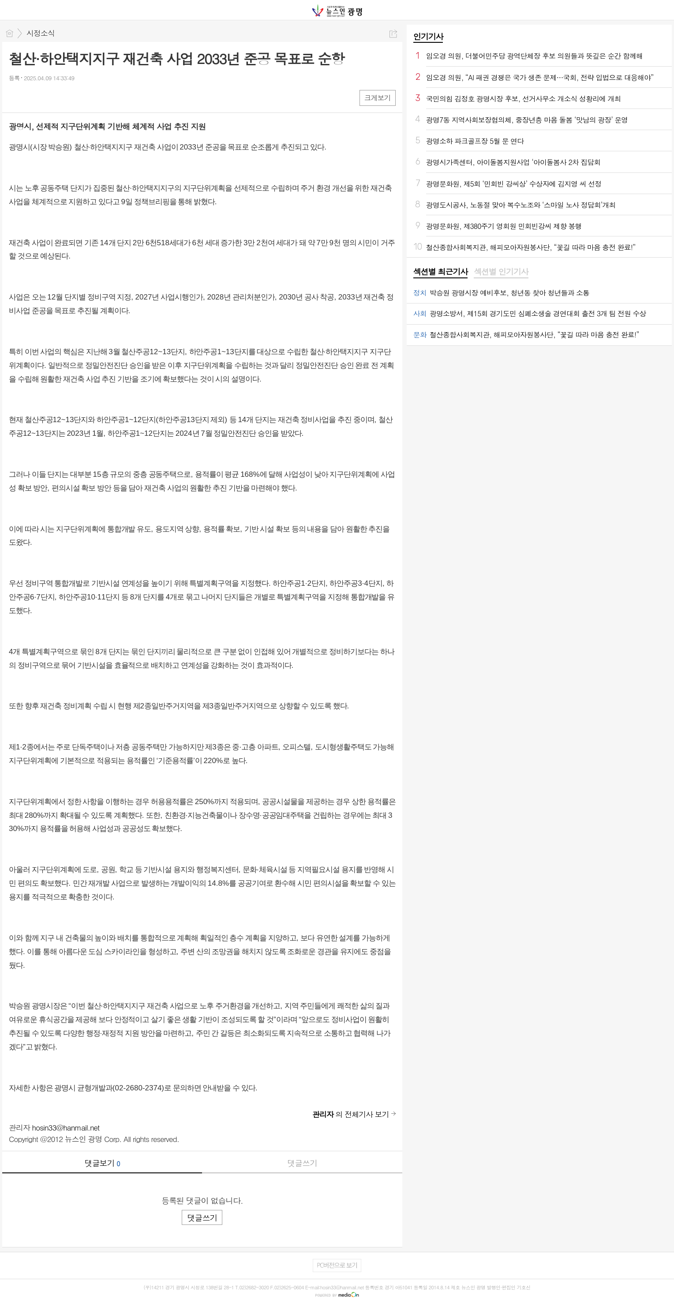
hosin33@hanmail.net (66, 1127)
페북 (16, 97)
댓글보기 (102, 1162)
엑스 (34, 97)
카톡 (52, 97)
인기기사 (428, 36)
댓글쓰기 (302, 1162)
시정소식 (40, 33)
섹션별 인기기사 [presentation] (501, 271)
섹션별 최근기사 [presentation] (440, 271)
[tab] (440, 272)
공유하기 (393, 34)
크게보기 (377, 98)
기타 (69, 97)
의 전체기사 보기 (350, 1114)
